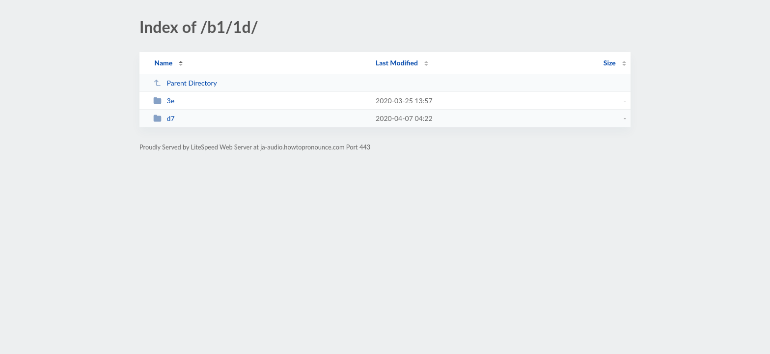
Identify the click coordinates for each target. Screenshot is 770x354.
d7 (164, 118)
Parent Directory (185, 83)
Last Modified (397, 63)
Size (610, 63)
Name (163, 63)
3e (163, 100)
